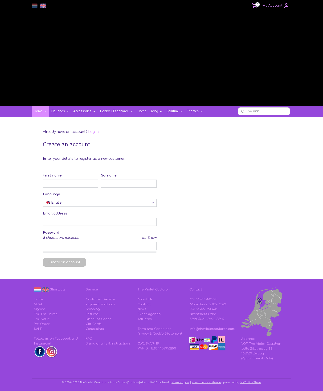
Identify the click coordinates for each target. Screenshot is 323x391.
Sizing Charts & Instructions (108, 343)
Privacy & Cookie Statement (160, 333)
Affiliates (145, 319)
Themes (195, 111)
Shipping (93, 309)
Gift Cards (94, 324)
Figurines (60, 111)
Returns (92, 314)
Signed (39, 309)
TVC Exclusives (45, 314)
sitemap (177, 382)
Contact (144, 304)
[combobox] (99, 203)
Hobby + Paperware (117, 111)
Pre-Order (42, 324)
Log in (93, 132)
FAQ (89, 338)
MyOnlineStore (250, 382)
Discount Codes (98, 319)
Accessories (84, 111)
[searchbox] (99, 203)
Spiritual (175, 111)
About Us (145, 299)
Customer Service (100, 299)
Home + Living (150, 111)
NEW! (38, 304)
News (142, 309)
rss (187, 382)
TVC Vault (42, 319)
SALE (38, 329)
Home (40, 111)
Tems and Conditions (154, 329)
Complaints (95, 329)
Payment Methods (100, 304)
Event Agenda (149, 314)
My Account (275, 5)
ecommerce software (206, 382)
